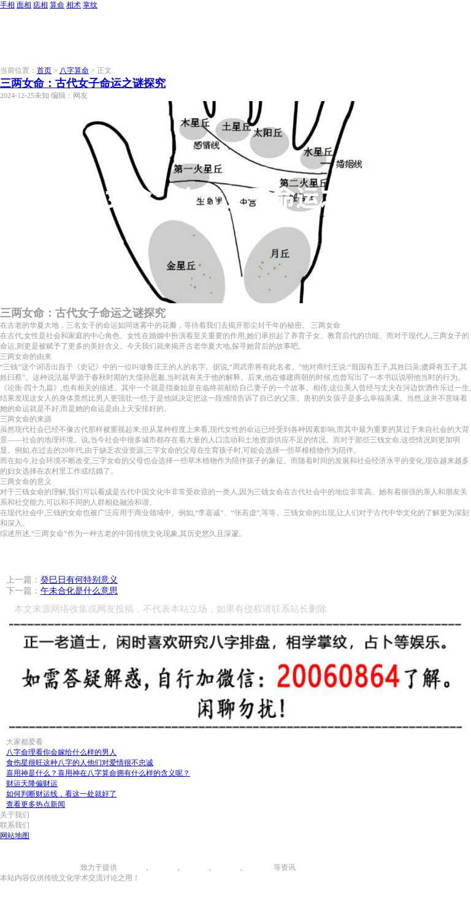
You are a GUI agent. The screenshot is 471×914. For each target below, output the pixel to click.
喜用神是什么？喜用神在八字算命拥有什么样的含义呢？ (98, 773)
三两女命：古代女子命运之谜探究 (83, 83)
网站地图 (14, 835)
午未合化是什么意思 (79, 590)
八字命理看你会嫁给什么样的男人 (61, 752)
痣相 (40, 5)
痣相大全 (194, 867)
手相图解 (132, 867)
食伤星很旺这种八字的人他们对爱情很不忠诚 (79, 762)
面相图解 (163, 867)
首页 (44, 70)
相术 (73, 5)
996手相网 (63, 867)
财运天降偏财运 (32, 783)
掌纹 (90, 5)
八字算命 (74, 70)
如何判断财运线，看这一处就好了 (61, 794)
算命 (57, 5)
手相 (7, 5)
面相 (24, 5)
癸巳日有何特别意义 (79, 579)
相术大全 (259, 867)
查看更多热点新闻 (35, 804)
